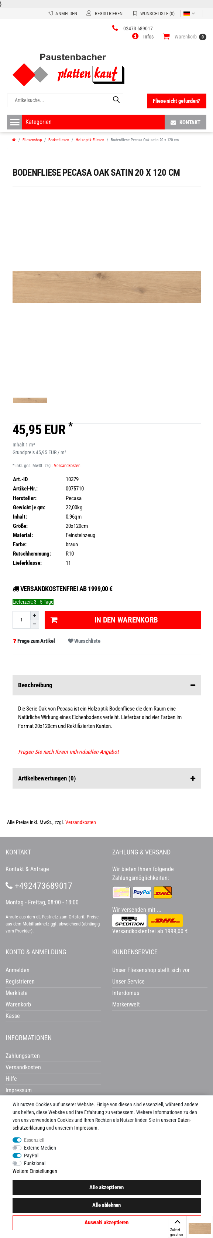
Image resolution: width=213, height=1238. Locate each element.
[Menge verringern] (34, 624)
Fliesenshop (32, 140)
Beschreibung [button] (106, 685)
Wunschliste (84, 641)
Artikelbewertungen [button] (106, 778)
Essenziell (34, 1140)
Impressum (85, 1128)
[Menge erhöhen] (34, 615)
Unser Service (128, 981)
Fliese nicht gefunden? (176, 101)
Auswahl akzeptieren (106, 1222)
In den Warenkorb (104, 619)
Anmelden (18, 970)
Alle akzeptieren (106, 1187)
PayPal (31, 1155)
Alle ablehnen (106, 1205)
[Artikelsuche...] (65, 100)
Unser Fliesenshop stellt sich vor (151, 970)
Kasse (13, 1015)
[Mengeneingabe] (21, 619)
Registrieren (20, 981)
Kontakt (185, 122)
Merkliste (17, 992)
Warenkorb (18, 1004)
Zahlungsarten (23, 1055)
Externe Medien (40, 1148)
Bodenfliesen (58, 140)
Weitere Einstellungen (35, 1171)
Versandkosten (67, 465)
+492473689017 (39, 886)
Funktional (34, 1163)
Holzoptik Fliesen (90, 140)
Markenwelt (126, 1004)
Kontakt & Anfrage (27, 869)
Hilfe (11, 1078)
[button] (143, 37)
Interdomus (125, 992)
